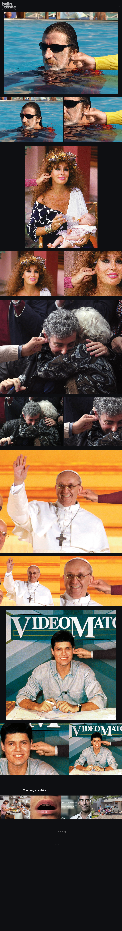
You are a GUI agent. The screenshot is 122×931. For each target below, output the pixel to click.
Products (100, 7)
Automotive (81, 7)
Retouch (72, 7)
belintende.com (64, 845)
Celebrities (90, 7)
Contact (113, 7)
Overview (65, 7)
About (107, 7)
